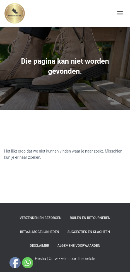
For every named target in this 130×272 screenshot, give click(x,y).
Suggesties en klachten (89, 232)
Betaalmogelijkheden (39, 232)
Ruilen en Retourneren (90, 218)
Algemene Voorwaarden (78, 246)
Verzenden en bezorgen (41, 218)
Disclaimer (39, 246)
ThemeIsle (86, 258)
